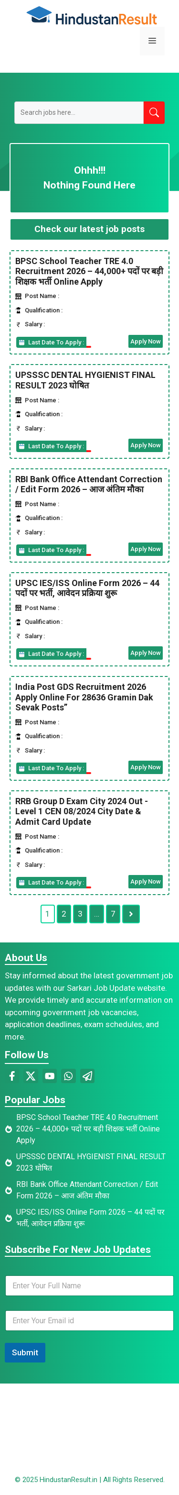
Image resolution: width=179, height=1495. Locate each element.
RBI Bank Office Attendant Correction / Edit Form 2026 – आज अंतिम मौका (88, 484)
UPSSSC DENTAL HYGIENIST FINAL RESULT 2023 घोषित (85, 380)
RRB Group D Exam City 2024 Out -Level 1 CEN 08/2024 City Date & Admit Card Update (81, 811)
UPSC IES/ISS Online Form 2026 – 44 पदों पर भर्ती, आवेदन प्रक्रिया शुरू (87, 588)
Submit (25, 1352)
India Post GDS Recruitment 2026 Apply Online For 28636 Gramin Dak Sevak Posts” (84, 697)
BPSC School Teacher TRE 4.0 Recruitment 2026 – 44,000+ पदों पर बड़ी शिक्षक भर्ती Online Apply (89, 271)
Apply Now (145, 341)
